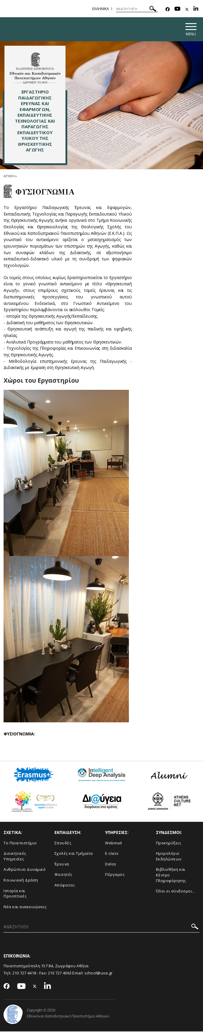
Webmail (113, 843)
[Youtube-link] (177, 9)
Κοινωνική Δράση (21, 881)
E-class (112, 854)
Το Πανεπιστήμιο (20, 843)
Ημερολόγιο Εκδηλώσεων (169, 856)
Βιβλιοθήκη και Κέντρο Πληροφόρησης (171, 876)
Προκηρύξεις (168, 843)
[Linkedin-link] (195, 9)
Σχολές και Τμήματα (73, 854)
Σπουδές (62, 843)
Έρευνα (61, 864)
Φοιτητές (63, 875)
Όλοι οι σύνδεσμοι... (175, 892)
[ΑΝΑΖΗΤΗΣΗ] (137, 9)
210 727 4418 (24, 973)
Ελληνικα (100, 8)
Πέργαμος (114, 875)
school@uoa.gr (99, 973)
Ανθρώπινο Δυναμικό (25, 870)
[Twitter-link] (187, 9)
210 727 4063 (60, 973)
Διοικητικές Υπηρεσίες (15, 856)
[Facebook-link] (167, 9)
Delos (110, 864)
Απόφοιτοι (64, 886)
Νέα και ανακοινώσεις (25, 907)
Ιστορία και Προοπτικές (15, 894)
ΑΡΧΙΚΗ (9, 176)
